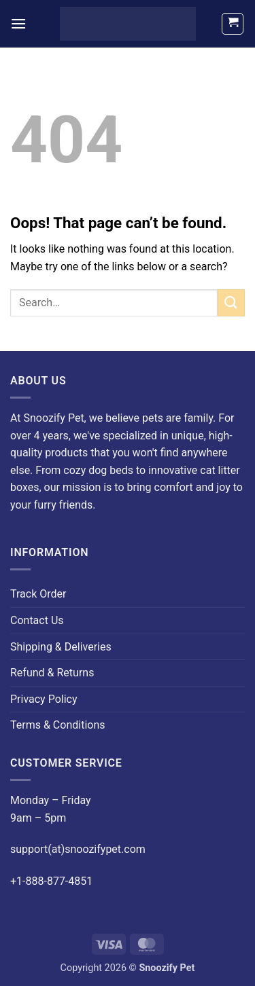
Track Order (38, 593)
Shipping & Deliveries (61, 646)
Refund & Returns (52, 672)
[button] (18, 23)
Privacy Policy (44, 699)
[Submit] (231, 302)
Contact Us (37, 620)
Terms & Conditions (57, 724)
